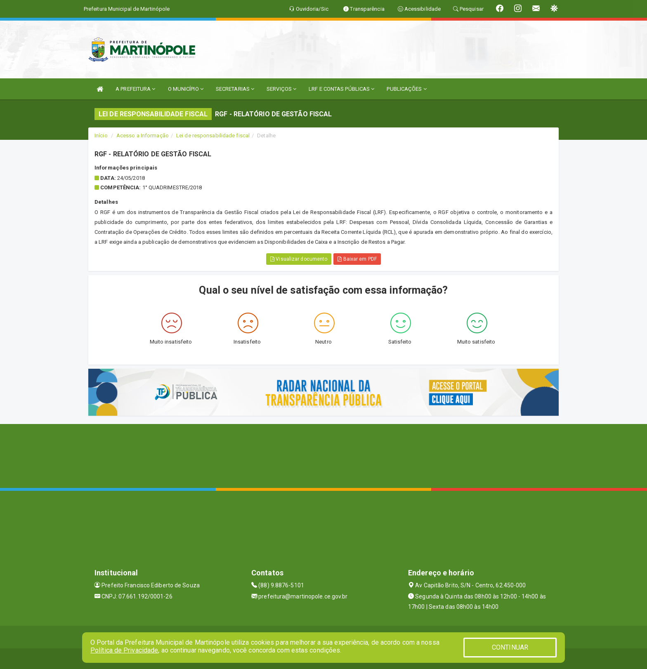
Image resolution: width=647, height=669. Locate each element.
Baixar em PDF (357, 259)
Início (101, 135)
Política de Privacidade (124, 650)
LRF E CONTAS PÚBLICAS (341, 89)
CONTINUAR (510, 647)
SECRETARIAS (235, 89)
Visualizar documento (298, 259)
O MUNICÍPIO (185, 89)
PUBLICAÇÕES (406, 89)
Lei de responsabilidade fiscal (213, 135)
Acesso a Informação (142, 135)
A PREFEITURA (135, 89)
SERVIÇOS (281, 89)
